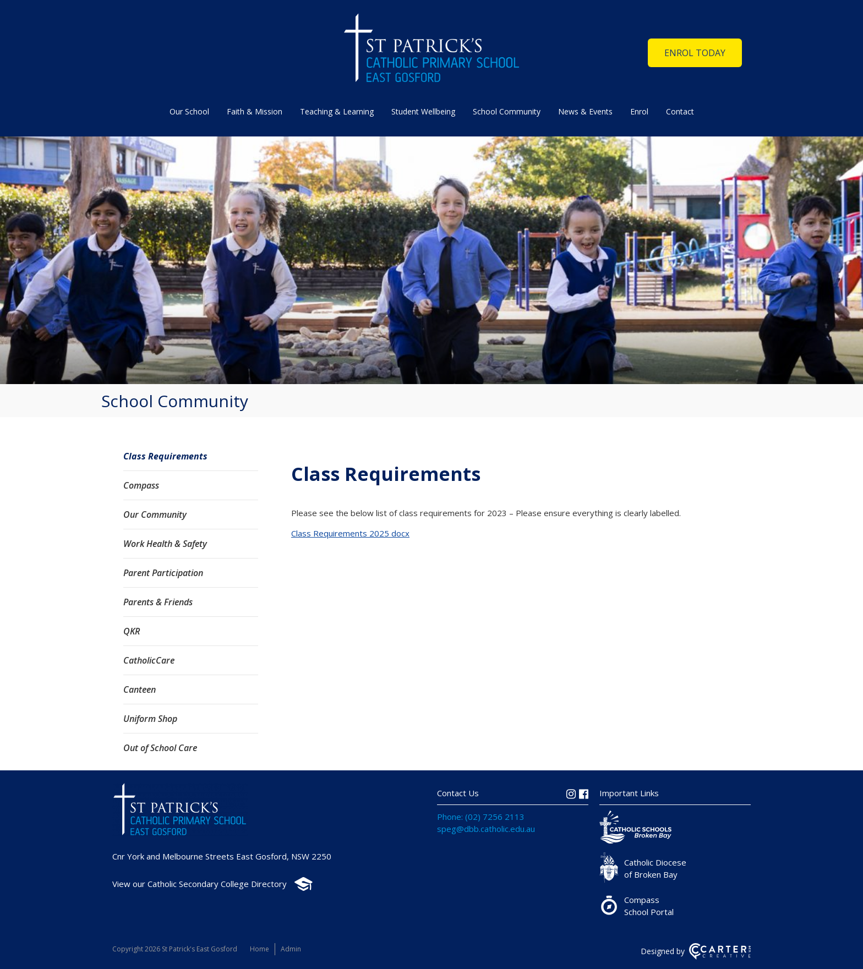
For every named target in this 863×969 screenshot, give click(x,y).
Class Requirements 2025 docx (350, 533)
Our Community (155, 514)
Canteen (139, 689)
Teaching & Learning (337, 111)
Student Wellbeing (423, 111)
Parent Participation (163, 573)
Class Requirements (165, 456)
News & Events (585, 111)
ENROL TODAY (694, 53)
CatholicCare (148, 660)
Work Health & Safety (165, 544)
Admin (291, 949)
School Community (506, 111)
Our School (189, 111)
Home (259, 949)
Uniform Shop (150, 719)
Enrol (639, 111)
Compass (141, 485)
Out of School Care (160, 748)
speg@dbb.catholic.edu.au (486, 828)
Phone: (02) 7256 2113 (481, 816)
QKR (131, 631)
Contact (680, 111)
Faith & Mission (254, 111)
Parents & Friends (158, 602)
